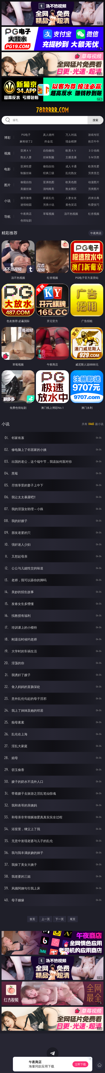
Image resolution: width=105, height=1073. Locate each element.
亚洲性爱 (26, 166)
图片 (7, 185)
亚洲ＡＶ (26, 150)
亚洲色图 (48, 182)
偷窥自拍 (26, 182)
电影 (7, 169)
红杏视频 (93, 214)
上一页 (45, 919)
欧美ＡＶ (71, 150)
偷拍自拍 (48, 166)
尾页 (72, 919)
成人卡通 (71, 166)
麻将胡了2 (26, 141)
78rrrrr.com (52, 110)
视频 (7, 153)
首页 (32, 919)
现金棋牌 (71, 141)
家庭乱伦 (48, 198)
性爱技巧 (93, 204)
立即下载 (80, 1064)
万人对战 (71, 135)
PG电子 (26, 135)
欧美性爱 (93, 166)
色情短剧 (26, 220)
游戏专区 (93, 135)
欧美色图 (71, 182)
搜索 (95, 120)
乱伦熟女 (71, 173)
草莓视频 (48, 214)
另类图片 (93, 189)
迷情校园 (26, 204)
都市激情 (26, 198)
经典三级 (48, 173)
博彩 (7, 137)
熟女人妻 (26, 157)
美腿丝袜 (26, 189)
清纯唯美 (48, 189)
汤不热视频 (71, 214)
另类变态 (93, 173)
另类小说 (48, 204)
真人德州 (48, 135)
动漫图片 (93, 182)
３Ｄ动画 (93, 150)
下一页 (59, 919)
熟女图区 (71, 189)
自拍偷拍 (48, 150)
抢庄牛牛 (93, 141)
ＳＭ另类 (93, 157)
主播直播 (71, 157)
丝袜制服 (48, 157)
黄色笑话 (71, 204)
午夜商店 (26, 214)
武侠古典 (93, 198)
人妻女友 (71, 198)
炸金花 (48, 141)
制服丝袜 (26, 173)
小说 (7, 201)
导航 (7, 216)
